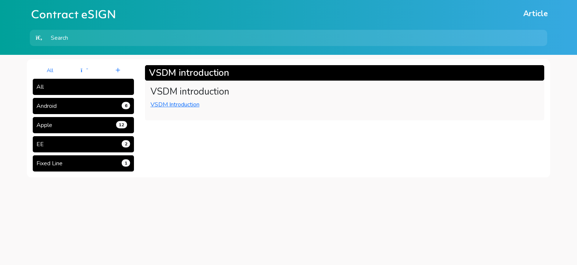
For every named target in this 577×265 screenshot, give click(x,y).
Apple (81, 125)
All (50, 70)
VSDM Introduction (175, 104)
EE (83, 144)
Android (83, 106)
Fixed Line (83, 163)
